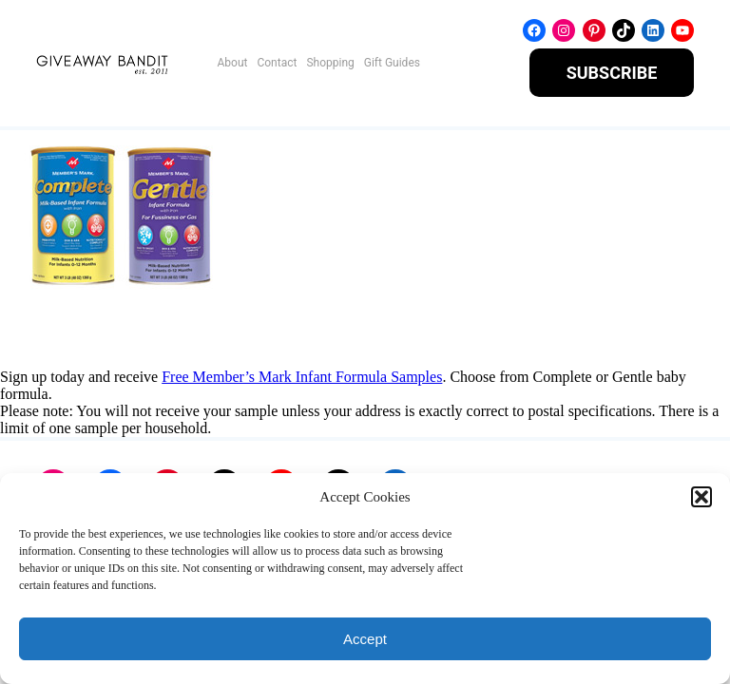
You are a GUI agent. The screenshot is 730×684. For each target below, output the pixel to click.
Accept (365, 639)
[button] (701, 496)
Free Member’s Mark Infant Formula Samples (302, 377)
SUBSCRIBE (612, 73)
